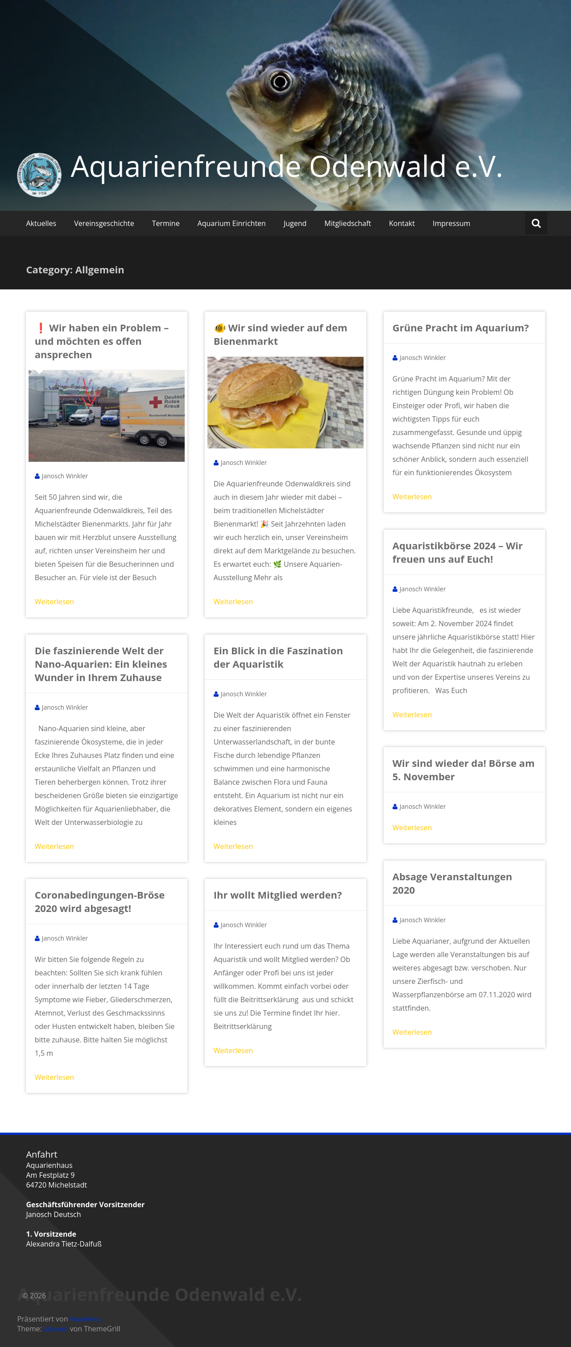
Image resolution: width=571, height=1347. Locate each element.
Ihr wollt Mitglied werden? (278, 894)
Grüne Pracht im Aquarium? (461, 327)
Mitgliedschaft (347, 223)
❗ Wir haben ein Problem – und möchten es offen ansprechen (102, 341)
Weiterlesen (54, 602)
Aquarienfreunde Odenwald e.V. (286, 165)
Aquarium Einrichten (232, 223)
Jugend (295, 223)
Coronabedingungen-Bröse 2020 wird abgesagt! (100, 901)
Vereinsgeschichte (104, 223)
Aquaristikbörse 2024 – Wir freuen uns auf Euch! (458, 552)
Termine (166, 223)
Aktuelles (41, 223)
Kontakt (402, 223)
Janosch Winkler (65, 476)
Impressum (451, 223)
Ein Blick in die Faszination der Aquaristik (278, 657)
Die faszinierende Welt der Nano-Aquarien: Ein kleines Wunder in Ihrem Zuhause (101, 664)
